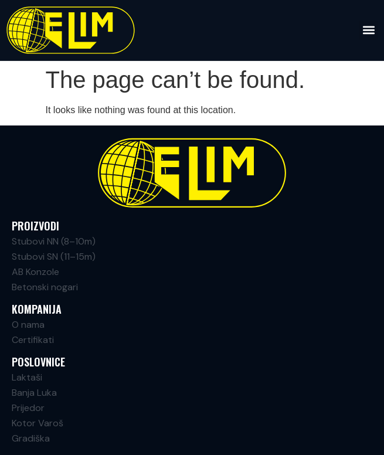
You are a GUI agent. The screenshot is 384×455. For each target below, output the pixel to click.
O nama (28, 324)
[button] (368, 30)
